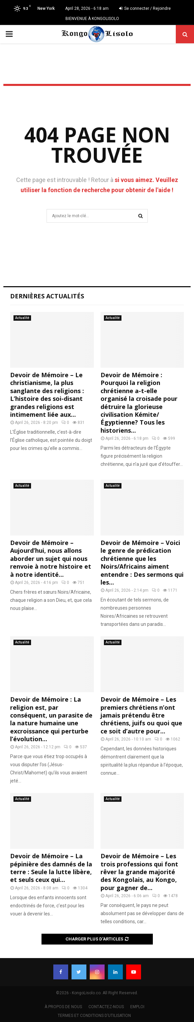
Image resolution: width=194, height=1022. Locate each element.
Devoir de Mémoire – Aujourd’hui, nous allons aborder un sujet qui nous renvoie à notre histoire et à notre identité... (50, 558)
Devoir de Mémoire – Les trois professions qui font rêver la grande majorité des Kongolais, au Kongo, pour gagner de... (139, 872)
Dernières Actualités (47, 296)
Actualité (22, 318)
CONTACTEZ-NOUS (106, 1006)
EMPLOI (137, 1006)
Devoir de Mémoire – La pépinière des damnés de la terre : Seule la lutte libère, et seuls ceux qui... (51, 868)
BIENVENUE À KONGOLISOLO (92, 18)
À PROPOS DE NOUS (63, 1006)
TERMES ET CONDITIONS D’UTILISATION (94, 1015)
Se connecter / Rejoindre (145, 8)
